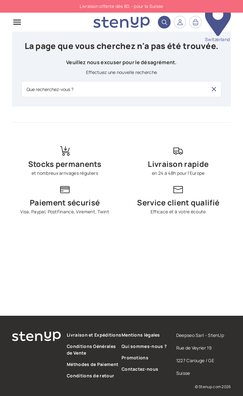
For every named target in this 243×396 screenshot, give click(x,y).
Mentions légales (141, 335)
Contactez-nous (140, 369)
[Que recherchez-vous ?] (121, 89)
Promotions (135, 358)
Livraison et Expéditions (94, 335)
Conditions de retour (90, 376)
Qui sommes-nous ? (144, 346)
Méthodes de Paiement (92, 364)
